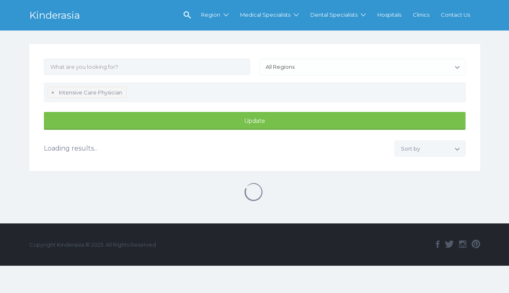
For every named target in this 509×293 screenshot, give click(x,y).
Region (210, 14)
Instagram (462, 244)
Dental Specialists (333, 14)
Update (254, 121)
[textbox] (131, 93)
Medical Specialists (265, 14)
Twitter (449, 244)
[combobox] (362, 67)
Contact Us (455, 14)
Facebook (438, 244)
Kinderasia (54, 15)
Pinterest (476, 244)
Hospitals (389, 14)
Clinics (421, 14)
